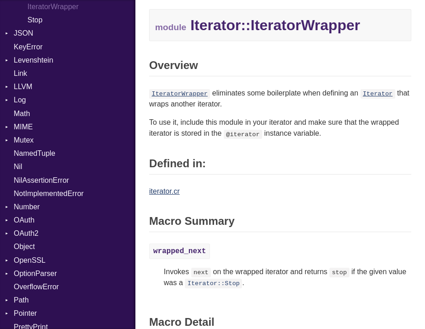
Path (21, 300)
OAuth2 (26, 233)
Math (22, 113)
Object (24, 246)
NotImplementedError (49, 193)
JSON (23, 33)
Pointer (25, 313)
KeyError (28, 47)
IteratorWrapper (53, 7)
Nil (18, 166)
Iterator (378, 93)
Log (20, 100)
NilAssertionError (41, 180)
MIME (23, 127)
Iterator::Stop (214, 283)
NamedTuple (34, 153)
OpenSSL (29, 260)
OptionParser (35, 273)
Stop (35, 20)
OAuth (24, 220)
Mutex (24, 140)
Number (27, 207)
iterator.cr (164, 191)
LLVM (23, 86)
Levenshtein (33, 60)
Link (20, 73)
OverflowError (36, 287)
